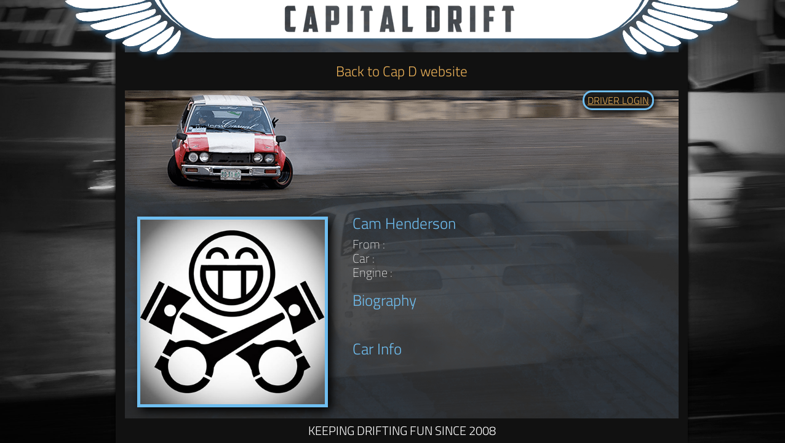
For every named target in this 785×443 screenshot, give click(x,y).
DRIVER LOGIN (618, 100)
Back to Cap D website (402, 71)
